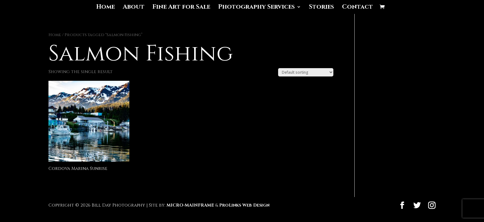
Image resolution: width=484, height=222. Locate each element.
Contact (357, 8)
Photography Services (256, 8)
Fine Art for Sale (181, 8)
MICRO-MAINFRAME (190, 205)
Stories (321, 8)
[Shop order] (305, 72)
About (133, 8)
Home (105, 8)
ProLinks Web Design (244, 205)
